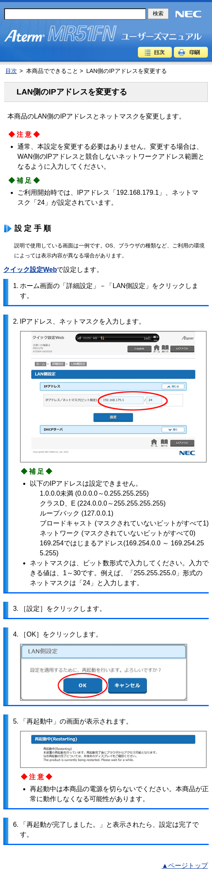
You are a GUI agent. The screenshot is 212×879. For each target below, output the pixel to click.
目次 (155, 52)
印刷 (191, 52)
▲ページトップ (184, 865)
